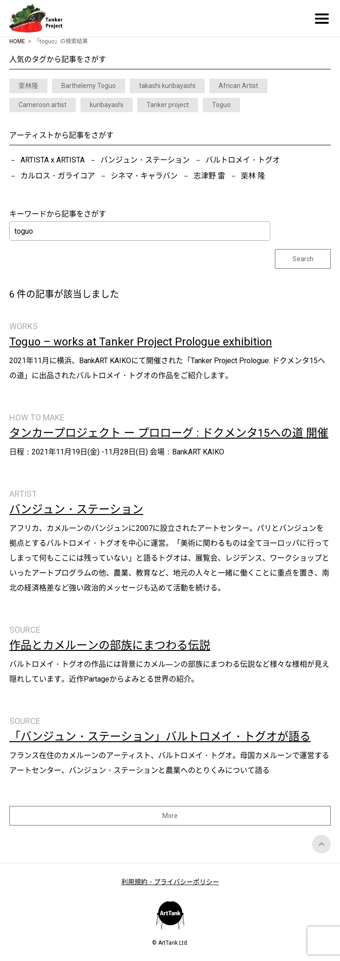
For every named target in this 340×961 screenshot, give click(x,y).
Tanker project (168, 104)
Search (303, 259)
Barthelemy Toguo (88, 85)
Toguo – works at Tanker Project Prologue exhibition (140, 341)
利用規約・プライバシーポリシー (170, 882)
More (170, 815)
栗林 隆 (253, 175)
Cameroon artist (43, 104)
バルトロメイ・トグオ (243, 160)
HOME (17, 41)
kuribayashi (106, 104)
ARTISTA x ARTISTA (52, 160)
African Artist (238, 85)
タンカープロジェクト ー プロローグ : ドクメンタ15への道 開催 (168, 433)
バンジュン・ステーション (145, 160)
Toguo (221, 104)
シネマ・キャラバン (144, 175)
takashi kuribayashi (167, 85)
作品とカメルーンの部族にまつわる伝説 (109, 645)
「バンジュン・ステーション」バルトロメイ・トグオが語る (160, 736)
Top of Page (321, 844)
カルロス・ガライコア (57, 175)
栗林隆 (28, 85)
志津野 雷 (209, 175)
